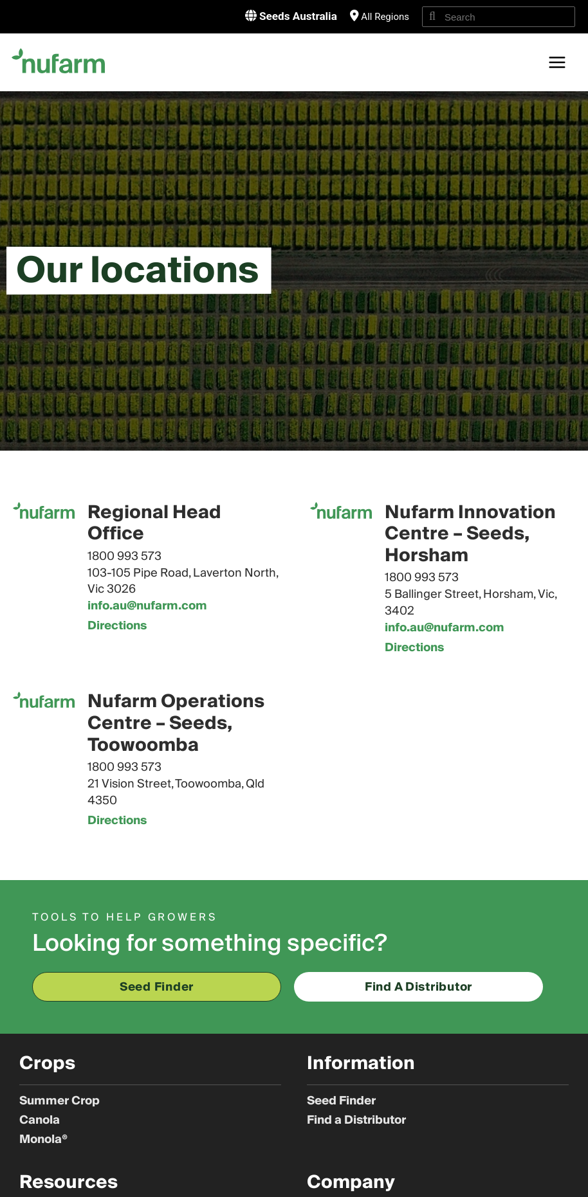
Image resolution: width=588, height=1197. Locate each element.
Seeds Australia (296, 15)
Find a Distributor (356, 1120)
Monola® (43, 1139)
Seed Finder (341, 1101)
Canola (39, 1120)
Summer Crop (59, 1101)
